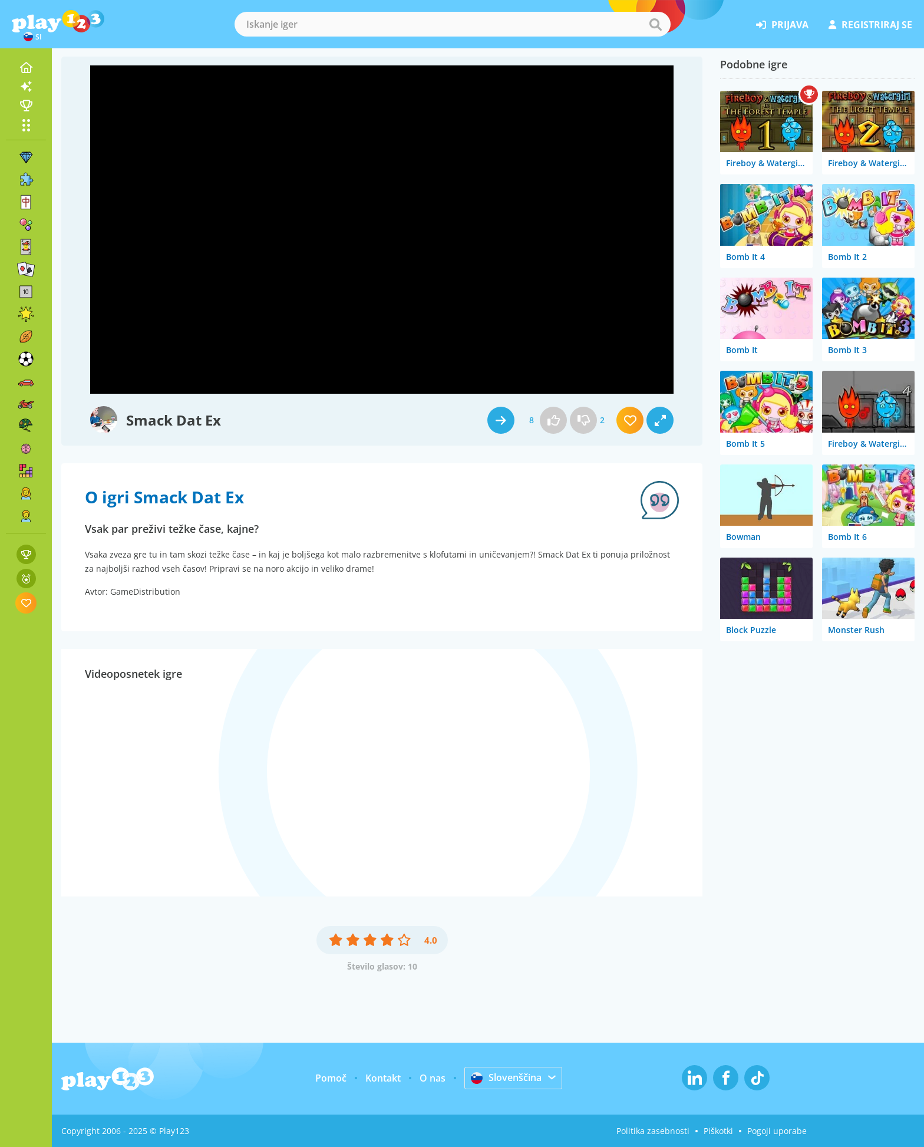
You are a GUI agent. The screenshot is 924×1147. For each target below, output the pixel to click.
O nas (433, 1078)
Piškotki (718, 1130)
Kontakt (383, 1078)
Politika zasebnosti (652, 1130)
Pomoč (330, 1078)
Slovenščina (506, 1077)
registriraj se (870, 24)
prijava (782, 24)
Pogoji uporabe (777, 1130)
